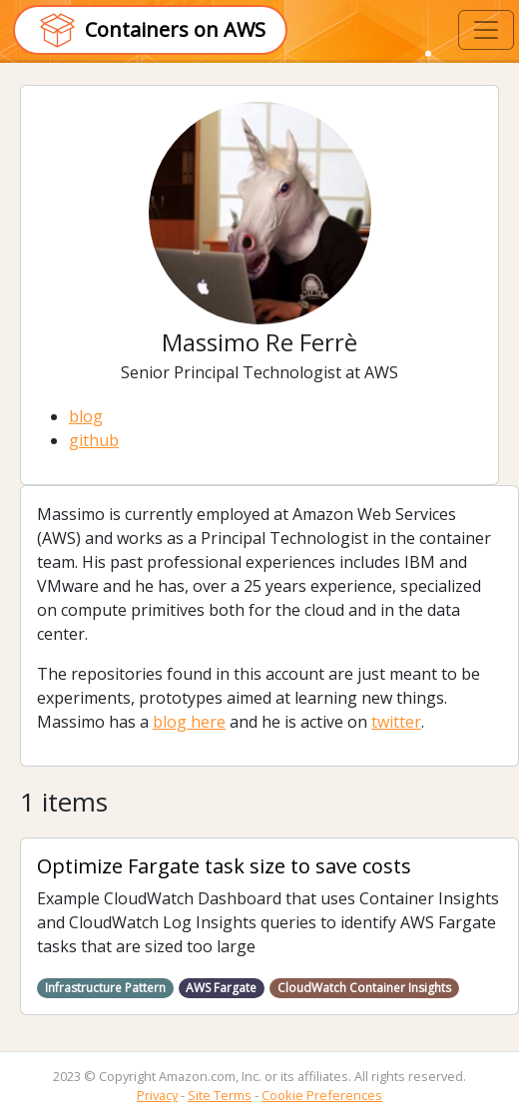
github (94, 440)
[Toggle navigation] (486, 30)
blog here (189, 722)
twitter (396, 722)
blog (86, 416)
